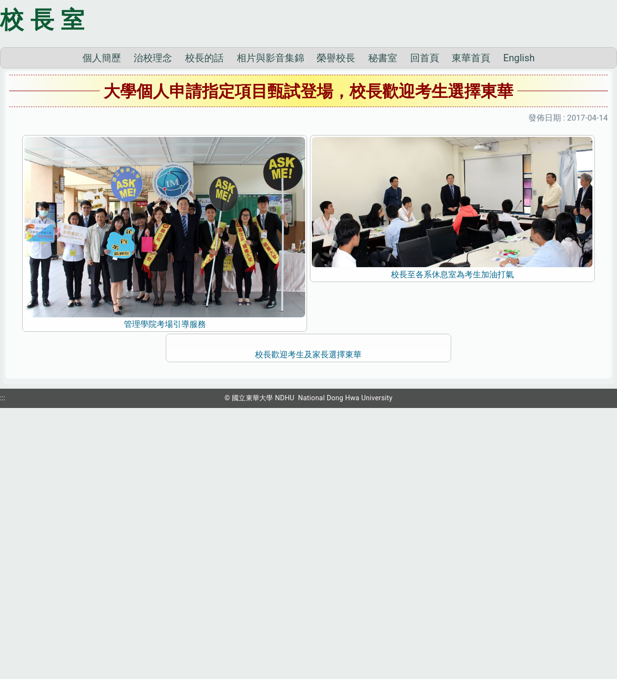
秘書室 (382, 192)
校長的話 (204, 192)
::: (2, 666)
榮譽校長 (336, 192)
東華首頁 (471, 192)
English (519, 192)
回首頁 (424, 192)
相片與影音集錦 (270, 192)
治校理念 (153, 192)
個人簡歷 (101, 192)
